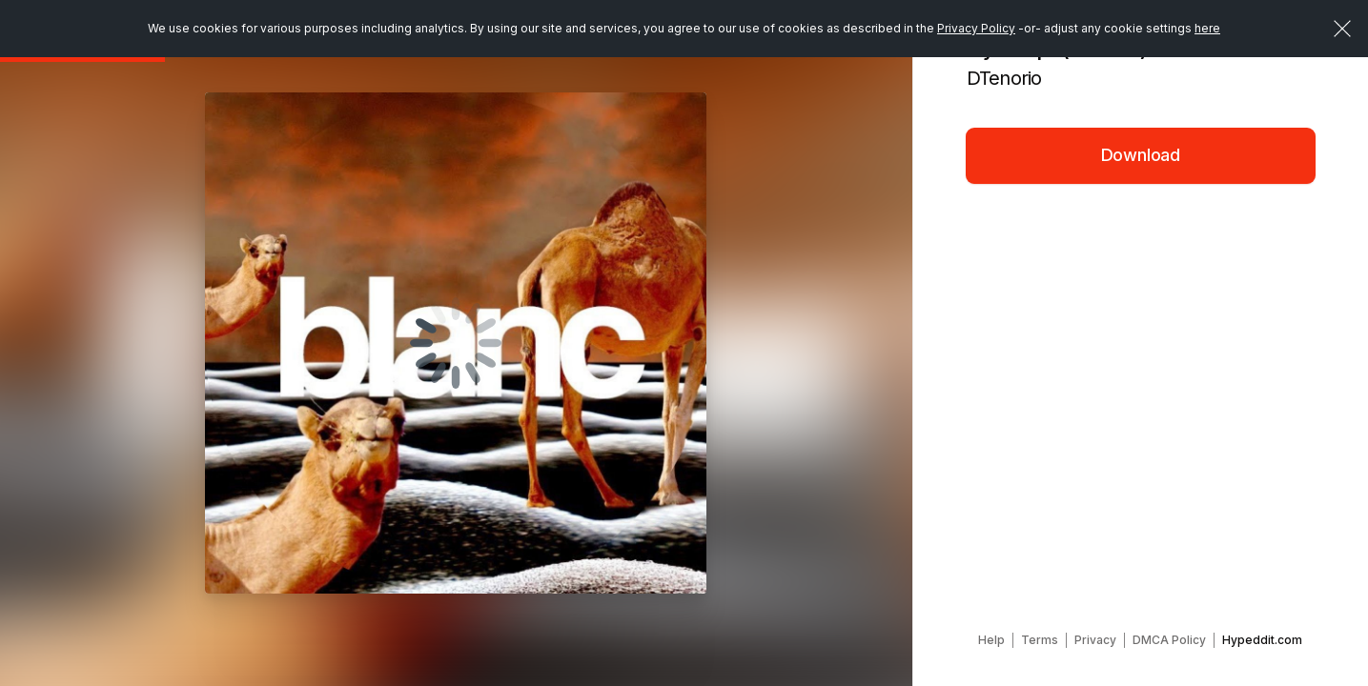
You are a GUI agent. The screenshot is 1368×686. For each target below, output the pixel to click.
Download (1141, 155)
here (1207, 28)
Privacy (1095, 640)
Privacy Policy (976, 28)
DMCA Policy (1169, 640)
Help (991, 640)
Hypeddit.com (1262, 640)
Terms (1039, 640)
